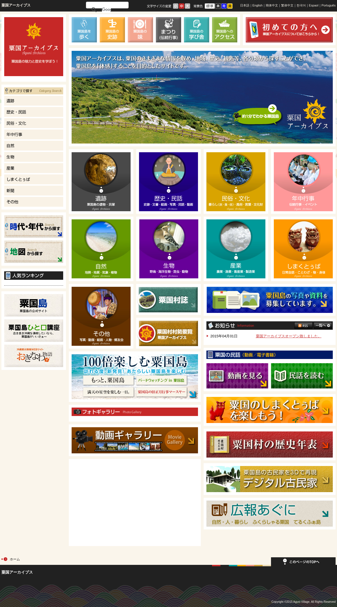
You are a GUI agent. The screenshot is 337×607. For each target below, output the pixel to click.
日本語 (244, 5)
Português (329, 5)
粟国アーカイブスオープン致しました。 (289, 336)
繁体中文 (287, 5)
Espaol (313, 5)
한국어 (301, 5)
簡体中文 (272, 5)
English (257, 5)
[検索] (106, 9)
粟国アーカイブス (16, 5)
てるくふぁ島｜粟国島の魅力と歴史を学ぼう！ (33, 46)
